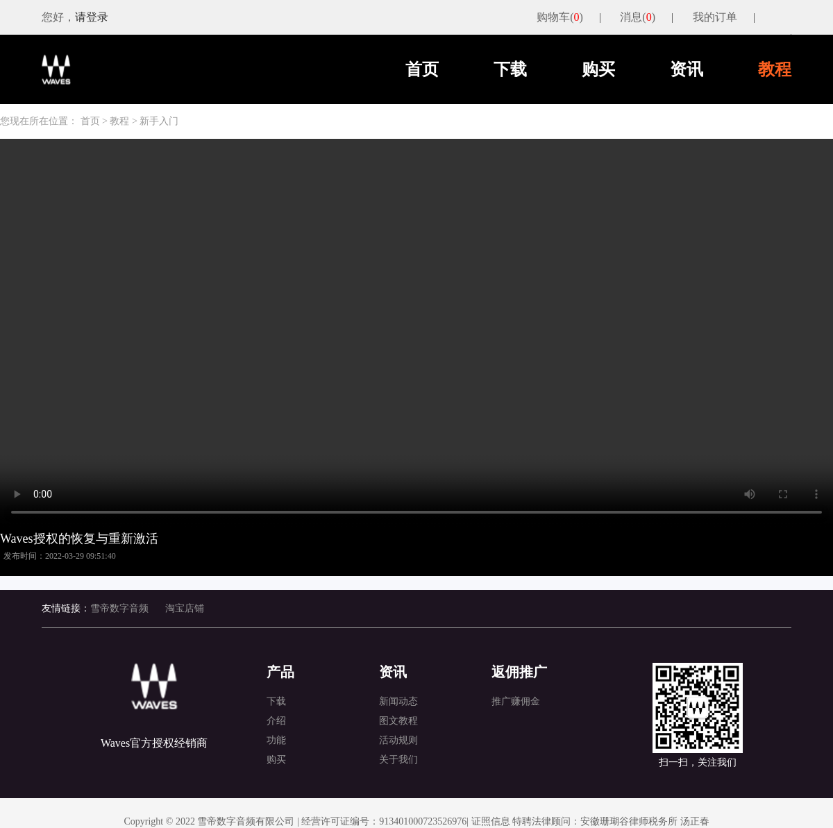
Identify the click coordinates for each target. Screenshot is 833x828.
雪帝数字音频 (119, 608)
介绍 (276, 721)
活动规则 (398, 740)
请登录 (91, 17)
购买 (598, 69)
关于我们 (398, 759)
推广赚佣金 (515, 701)
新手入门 (159, 121)
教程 (774, 69)
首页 (422, 69)
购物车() (560, 17)
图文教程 (398, 721)
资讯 (686, 69)
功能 (276, 740)
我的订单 (715, 17)
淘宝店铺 (184, 608)
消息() (637, 17)
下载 (510, 69)
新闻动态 (398, 701)
